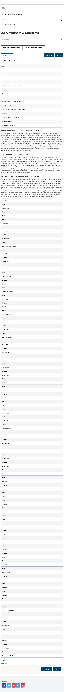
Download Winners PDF (33, 47)
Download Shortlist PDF (11, 47)
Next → (59, 55)
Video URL (4, 663)
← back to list (7, 55)
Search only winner (10, 24)
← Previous (48, 55)
